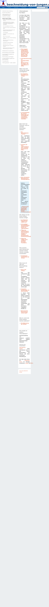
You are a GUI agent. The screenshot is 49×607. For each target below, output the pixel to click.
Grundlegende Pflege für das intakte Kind (24, 221)
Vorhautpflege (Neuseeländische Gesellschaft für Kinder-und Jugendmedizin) (25, 226)
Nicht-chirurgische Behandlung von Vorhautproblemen (25, 178)
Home (3, 7)
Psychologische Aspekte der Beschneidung (8, 55)
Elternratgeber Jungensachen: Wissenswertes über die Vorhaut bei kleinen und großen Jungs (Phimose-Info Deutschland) (25, 53)
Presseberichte (5, 61)
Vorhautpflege (5, 32)
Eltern (32, 363)
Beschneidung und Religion (7, 56)
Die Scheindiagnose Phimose (24, 133)
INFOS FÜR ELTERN (6, 18)
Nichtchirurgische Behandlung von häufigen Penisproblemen (9, 30)
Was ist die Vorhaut (23, 270)
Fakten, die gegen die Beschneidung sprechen (9, 38)
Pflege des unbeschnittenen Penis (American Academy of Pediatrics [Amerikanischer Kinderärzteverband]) (26, 233)
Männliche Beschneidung (7, 11)
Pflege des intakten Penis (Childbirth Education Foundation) (24, 240)
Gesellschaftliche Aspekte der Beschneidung (8, 59)
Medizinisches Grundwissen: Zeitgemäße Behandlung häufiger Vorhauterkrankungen (26, 209)
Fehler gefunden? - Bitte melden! (9, 62)
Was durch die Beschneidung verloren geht (8, 40)
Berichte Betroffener (6, 12)
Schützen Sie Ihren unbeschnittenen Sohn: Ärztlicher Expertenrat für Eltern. (25, 147)
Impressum (16, 7)
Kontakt (9, 7)
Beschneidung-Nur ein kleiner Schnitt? (8, 46)
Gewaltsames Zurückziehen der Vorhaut (8, 34)
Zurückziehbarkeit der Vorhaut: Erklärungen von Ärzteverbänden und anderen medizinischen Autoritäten (8, 23)
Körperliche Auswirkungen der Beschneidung (25, 290)
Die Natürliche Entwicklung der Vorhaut (24, 75)
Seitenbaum (23, 7)
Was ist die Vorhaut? (6, 36)
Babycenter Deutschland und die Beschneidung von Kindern (8, 48)
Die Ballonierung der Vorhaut (25, 324)
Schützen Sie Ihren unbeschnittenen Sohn (9, 28)
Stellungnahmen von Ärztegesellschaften (6, 15)
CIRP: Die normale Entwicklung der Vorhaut (9, 20)
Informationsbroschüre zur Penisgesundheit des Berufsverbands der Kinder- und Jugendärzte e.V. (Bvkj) (26, 62)
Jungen (26, 363)
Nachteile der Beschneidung (8, 42)
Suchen (30, 7)
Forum (36, 7)
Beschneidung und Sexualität (8, 52)
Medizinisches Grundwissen (8, 50)
